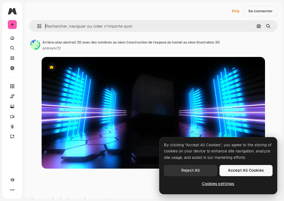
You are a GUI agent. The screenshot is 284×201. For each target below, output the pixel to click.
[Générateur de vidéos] (12, 116)
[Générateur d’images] (12, 106)
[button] (37, 26)
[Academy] (12, 179)
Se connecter (260, 11)
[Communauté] (12, 68)
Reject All (190, 170)
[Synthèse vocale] (12, 126)
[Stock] (12, 58)
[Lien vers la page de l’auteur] (35, 45)
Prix (236, 11)
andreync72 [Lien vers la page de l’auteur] (51, 48)
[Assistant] (12, 136)
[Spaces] (12, 96)
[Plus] (12, 189)
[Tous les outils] (12, 86)
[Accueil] (12, 38)
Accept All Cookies (246, 170)
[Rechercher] (12, 48)
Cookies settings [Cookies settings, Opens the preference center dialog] (218, 183)
